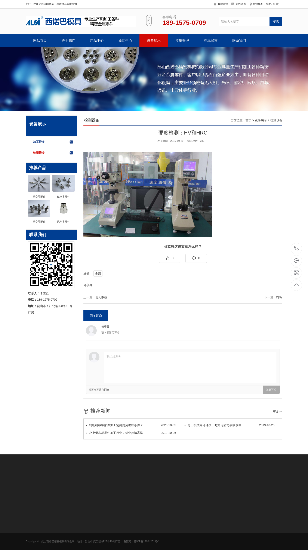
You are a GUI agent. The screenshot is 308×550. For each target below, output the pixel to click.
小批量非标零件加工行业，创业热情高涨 (131, 433)
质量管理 (182, 40)
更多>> (277, 411)
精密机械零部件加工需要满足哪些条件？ (131, 425)
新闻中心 (125, 40)
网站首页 (40, 40)
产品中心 (97, 40)
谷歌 (275, 4)
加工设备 (53, 142)
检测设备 (53, 153)
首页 (249, 120)
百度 (268, 4)
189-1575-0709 (296, 248)
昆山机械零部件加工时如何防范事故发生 (229, 425)
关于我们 (68, 40)
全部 (98, 273)
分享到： (89, 285)
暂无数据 (101, 297)
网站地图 (258, 4)
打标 (279, 297)
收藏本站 (223, 4)
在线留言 (241, 4)
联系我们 (239, 40)
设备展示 (154, 40)
